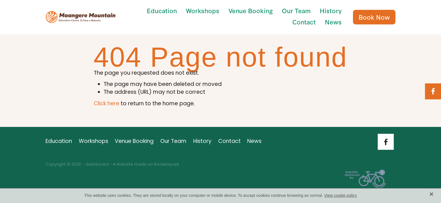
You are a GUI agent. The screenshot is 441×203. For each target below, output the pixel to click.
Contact (304, 21)
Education (162, 10)
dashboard (97, 164)
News (333, 21)
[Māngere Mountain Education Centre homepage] (81, 17)
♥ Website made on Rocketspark (146, 164)
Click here (106, 104)
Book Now (374, 17)
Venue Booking (250, 10)
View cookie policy (340, 195)
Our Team (296, 10)
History (331, 10)
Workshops (202, 10)
